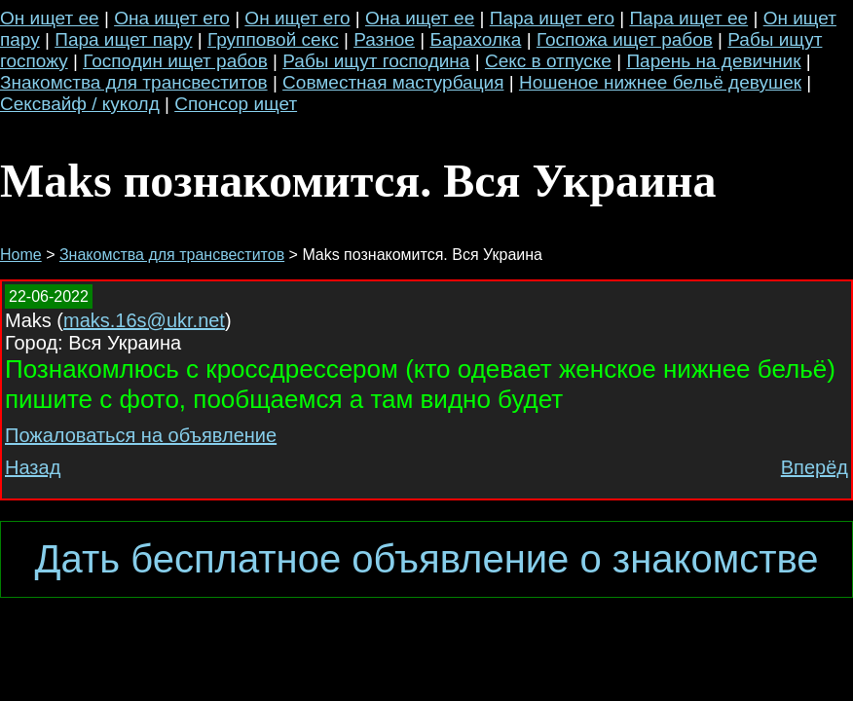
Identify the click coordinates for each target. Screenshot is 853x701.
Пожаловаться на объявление (141, 435)
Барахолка (475, 39)
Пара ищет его (552, 18)
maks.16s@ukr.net (144, 320)
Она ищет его (172, 18)
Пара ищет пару (123, 39)
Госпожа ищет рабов (625, 39)
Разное (384, 39)
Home (21, 254)
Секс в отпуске (548, 61)
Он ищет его (297, 18)
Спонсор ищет (235, 103)
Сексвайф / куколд (80, 103)
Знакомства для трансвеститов (134, 82)
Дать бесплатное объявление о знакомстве (426, 558)
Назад (32, 467)
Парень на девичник (713, 61)
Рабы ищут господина (375, 61)
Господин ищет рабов (175, 61)
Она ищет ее (419, 18)
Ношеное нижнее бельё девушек (660, 82)
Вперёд (814, 467)
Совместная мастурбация (392, 82)
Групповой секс (273, 39)
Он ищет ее (49, 18)
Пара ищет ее (688, 18)
